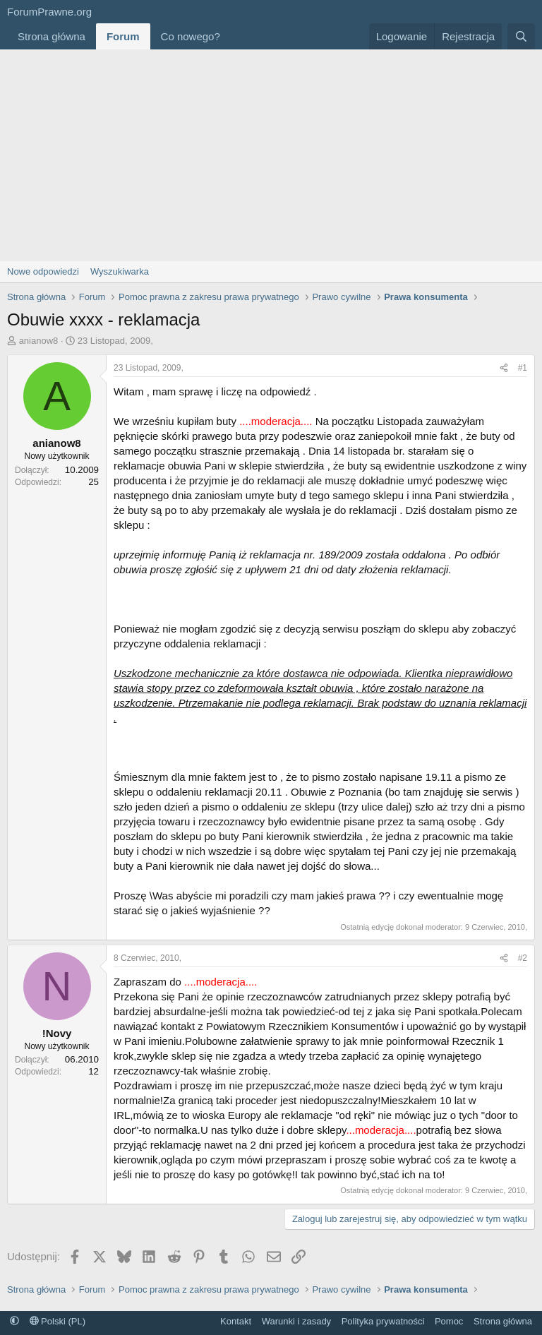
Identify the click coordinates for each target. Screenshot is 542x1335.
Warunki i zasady (297, 1321)
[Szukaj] (521, 36)
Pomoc (449, 1321)
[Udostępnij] (504, 368)
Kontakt (235, 1321)
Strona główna (51, 36)
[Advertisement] (271, 155)
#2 (522, 958)
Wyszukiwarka (119, 271)
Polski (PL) (57, 1321)
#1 (522, 368)
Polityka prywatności (383, 1321)
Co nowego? (190, 36)
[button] (231, 36)
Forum (123, 36)
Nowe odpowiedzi (43, 271)
